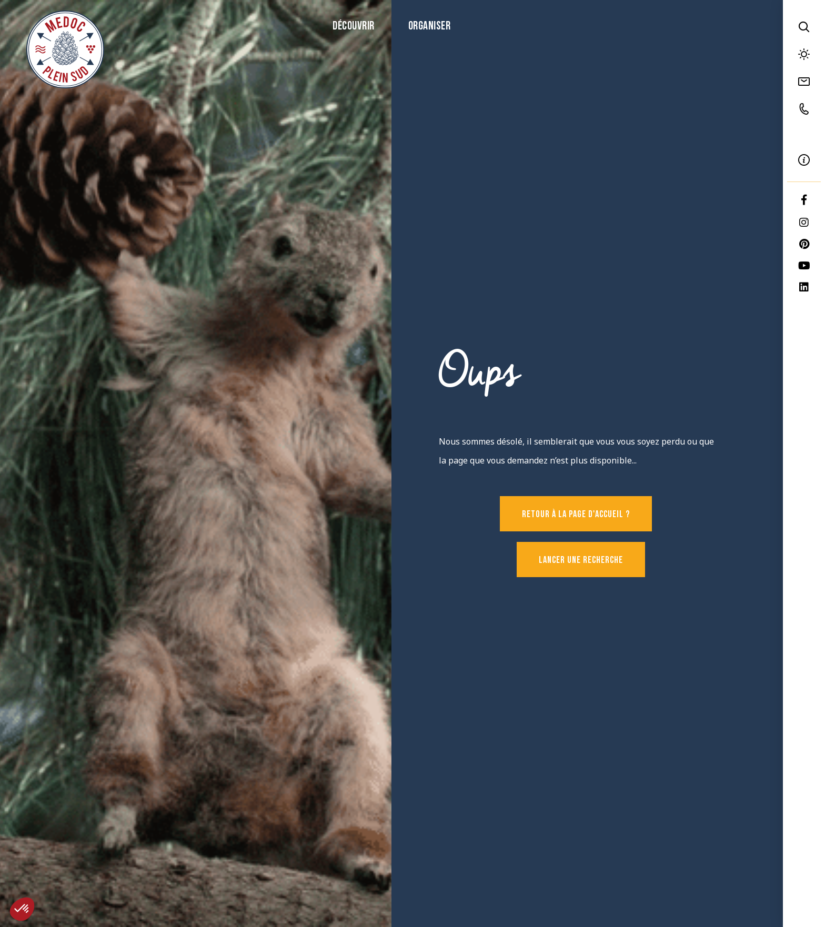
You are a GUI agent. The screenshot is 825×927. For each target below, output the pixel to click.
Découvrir (354, 27)
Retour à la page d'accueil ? (576, 515)
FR (804, 134)
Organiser (429, 27)
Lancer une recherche (581, 561)
